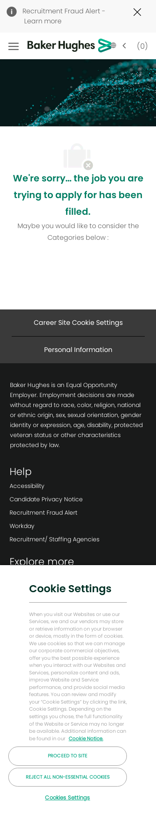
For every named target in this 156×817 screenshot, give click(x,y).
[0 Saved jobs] (140, 46)
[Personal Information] (78, 350)
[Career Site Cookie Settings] (78, 322)
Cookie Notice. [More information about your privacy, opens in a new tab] (86, 738)
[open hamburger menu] (13, 46)
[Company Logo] (56, 46)
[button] (118, 46)
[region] (78, 690)
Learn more (43, 21)
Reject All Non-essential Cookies (68, 777)
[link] (54, 486)
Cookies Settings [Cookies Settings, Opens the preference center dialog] (67, 798)
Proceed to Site (67, 755)
